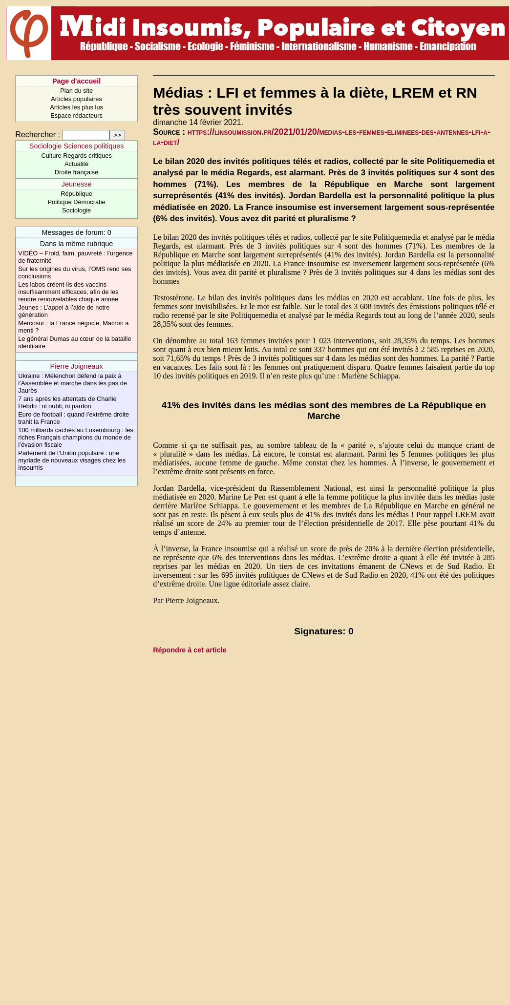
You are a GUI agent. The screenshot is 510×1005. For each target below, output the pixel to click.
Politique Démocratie (77, 202)
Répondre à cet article (189, 650)
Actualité (76, 164)
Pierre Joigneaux (76, 366)
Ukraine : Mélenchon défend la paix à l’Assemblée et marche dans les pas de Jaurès (72, 383)
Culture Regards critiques (76, 155)
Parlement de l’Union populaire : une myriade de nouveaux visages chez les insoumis (72, 460)
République (76, 193)
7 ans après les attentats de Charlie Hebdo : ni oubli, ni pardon (67, 402)
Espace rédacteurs (76, 115)
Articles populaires (76, 99)
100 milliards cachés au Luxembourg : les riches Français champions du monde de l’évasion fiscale (75, 437)
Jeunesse (77, 184)
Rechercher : (37, 134)
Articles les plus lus (76, 107)
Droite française (77, 172)
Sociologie (76, 210)
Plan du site (76, 90)
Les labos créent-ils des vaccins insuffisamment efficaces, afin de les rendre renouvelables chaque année (68, 292)
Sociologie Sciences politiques (76, 146)
